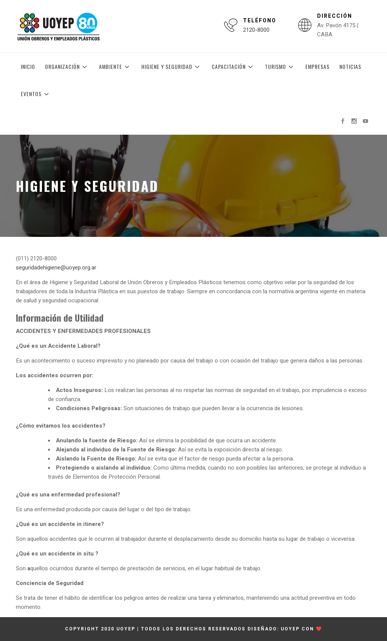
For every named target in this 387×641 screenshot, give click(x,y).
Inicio (28, 66)
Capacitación (233, 66)
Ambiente (115, 66)
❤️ (319, 628)
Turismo (280, 66)
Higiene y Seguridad (171, 66)
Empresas (317, 66)
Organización (67, 66)
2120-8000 (256, 30)
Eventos (36, 94)
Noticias (350, 66)
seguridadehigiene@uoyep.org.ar (56, 267)
